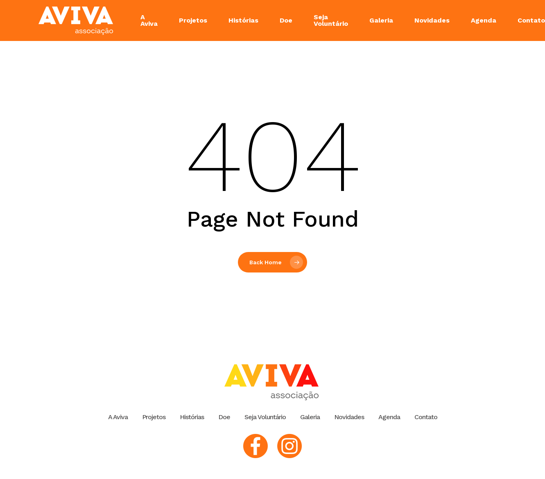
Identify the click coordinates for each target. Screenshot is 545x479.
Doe (224, 417)
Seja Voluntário (265, 417)
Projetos (153, 417)
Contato (425, 417)
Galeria (310, 417)
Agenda (389, 417)
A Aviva (118, 417)
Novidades (349, 417)
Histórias (192, 417)
